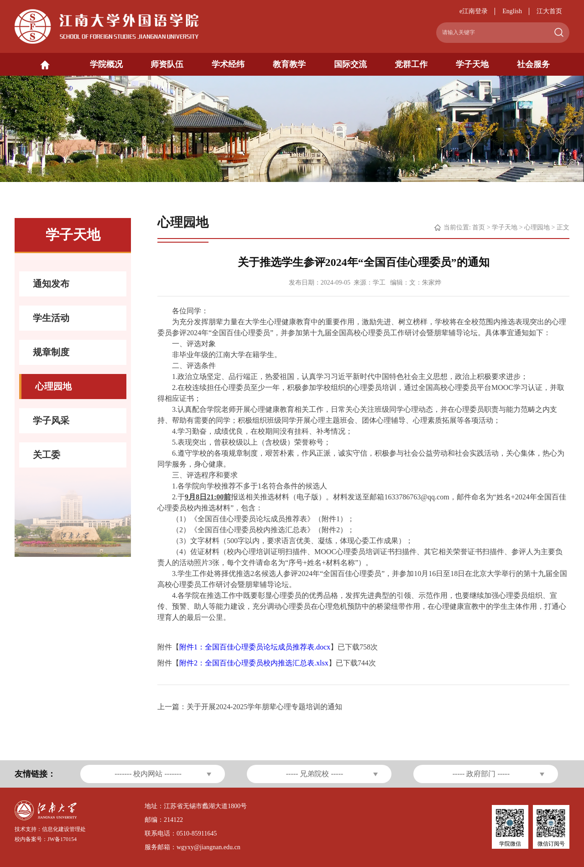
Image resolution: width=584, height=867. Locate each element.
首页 (478, 227)
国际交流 (350, 64)
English (512, 11)
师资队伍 (167, 64)
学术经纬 (228, 64)
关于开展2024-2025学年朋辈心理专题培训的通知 (264, 707)
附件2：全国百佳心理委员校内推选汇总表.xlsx (253, 663)
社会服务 (533, 64)
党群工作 (411, 64)
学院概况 (106, 64)
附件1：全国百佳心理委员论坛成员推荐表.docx (254, 647)
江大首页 (549, 11)
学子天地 (472, 64)
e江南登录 (473, 11)
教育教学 (289, 64)
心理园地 (537, 227)
